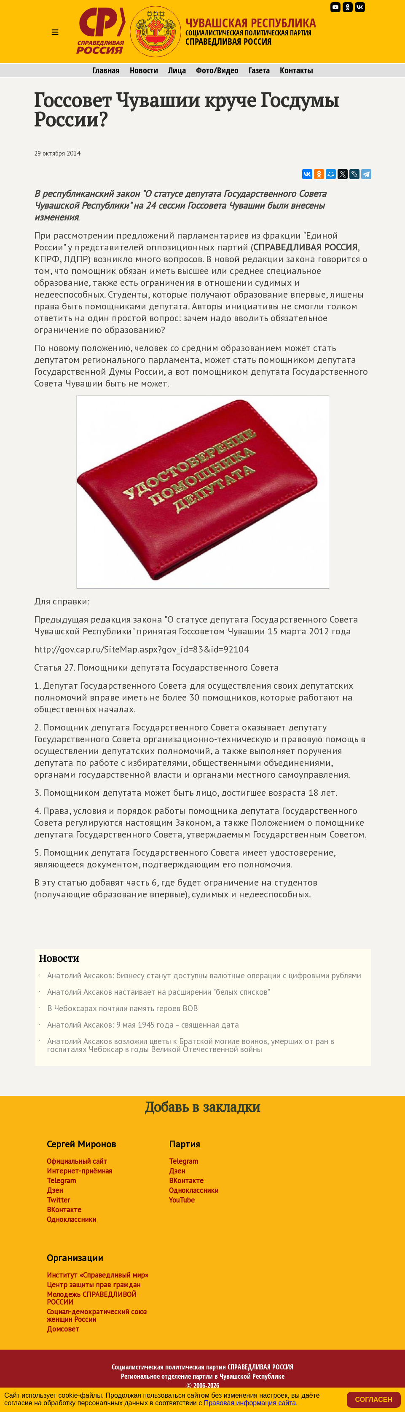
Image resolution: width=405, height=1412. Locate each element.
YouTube (182, 1200)
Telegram (61, 1180)
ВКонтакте (64, 1209)
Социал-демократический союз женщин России (97, 1315)
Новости (144, 70)
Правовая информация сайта (250, 1403)
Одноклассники (71, 1219)
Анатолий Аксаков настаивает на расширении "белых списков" (154, 993)
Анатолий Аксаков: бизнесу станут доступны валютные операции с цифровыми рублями (200, 977)
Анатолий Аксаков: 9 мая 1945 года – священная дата (139, 1026)
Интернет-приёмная (79, 1171)
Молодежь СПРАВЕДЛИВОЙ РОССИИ (92, 1298)
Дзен (55, 1190)
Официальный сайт (77, 1161)
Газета (259, 70)
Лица (177, 70)
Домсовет (63, 1329)
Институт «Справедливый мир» (97, 1275)
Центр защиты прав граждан (93, 1285)
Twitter (58, 1200)
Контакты (296, 70)
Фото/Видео (217, 70)
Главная (106, 70)
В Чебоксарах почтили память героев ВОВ (118, 1009)
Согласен (373, 1399)
